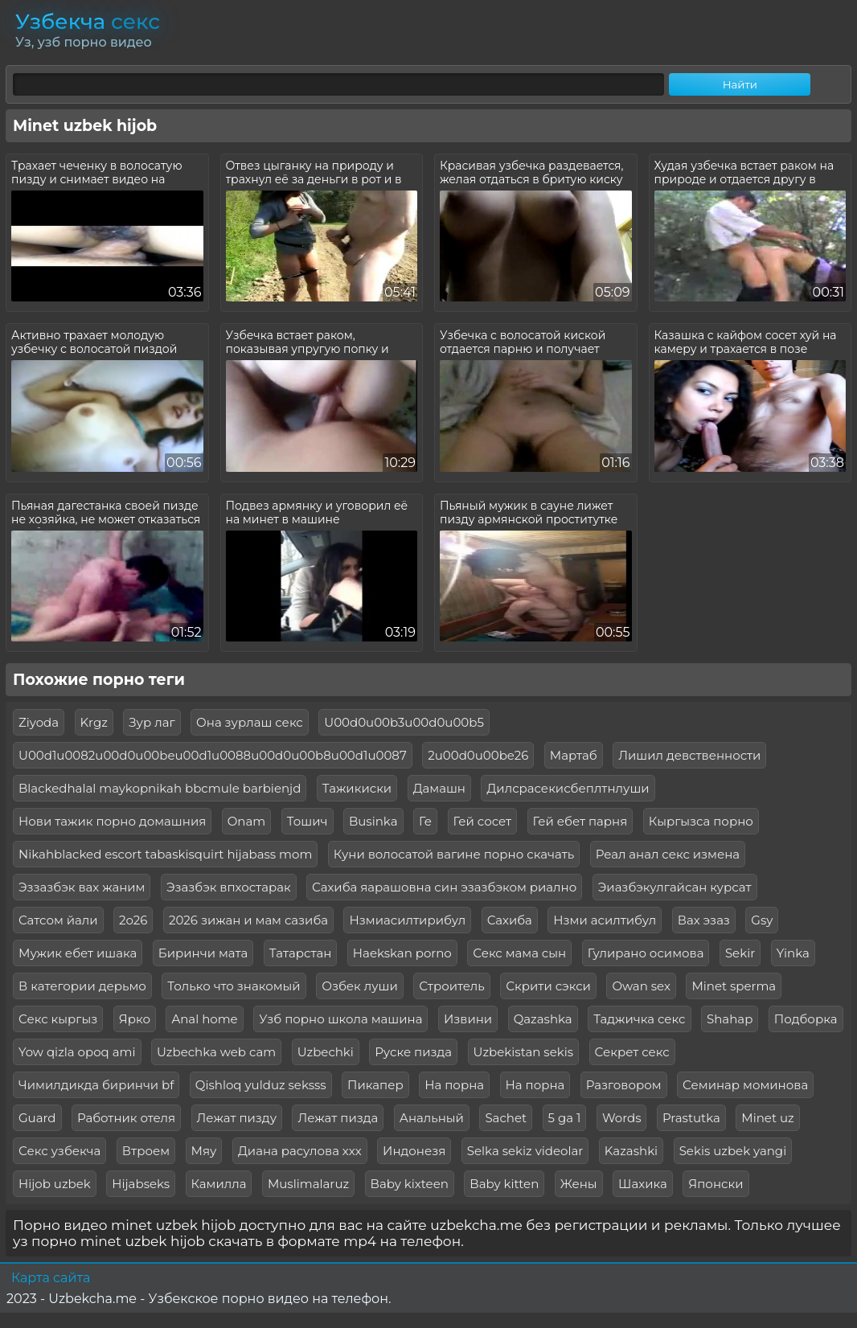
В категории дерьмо (82, 986)
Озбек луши (360, 986)
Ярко (134, 1019)
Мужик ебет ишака (77, 953)
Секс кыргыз (57, 1019)
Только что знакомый (233, 986)
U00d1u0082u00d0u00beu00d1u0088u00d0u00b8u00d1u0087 (212, 755)
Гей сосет (482, 821)
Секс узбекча (59, 1150)
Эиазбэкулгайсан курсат (675, 887)
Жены (578, 1183)
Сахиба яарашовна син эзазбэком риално (444, 887)
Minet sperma (733, 986)
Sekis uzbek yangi (733, 1150)
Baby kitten (504, 1183)
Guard (37, 1117)
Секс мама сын (519, 953)
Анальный (432, 1117)
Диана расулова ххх (300, 1150)
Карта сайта (50, 1277)
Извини (468, 1019)
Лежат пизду (237, 1117)
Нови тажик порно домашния (112, 821)
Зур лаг (151, 722)
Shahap (729, 1019)
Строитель (452, 986)
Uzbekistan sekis (524, 1052)
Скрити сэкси (548, 986)
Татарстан (300, 953)
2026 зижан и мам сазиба (248, 920)
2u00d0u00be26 (478, 755)
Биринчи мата (203, 953)
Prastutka (691, 1117)
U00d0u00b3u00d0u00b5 (404, 722)
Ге (425, 821)
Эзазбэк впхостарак (228, 887)
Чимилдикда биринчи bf (96, 1084)
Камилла (219, 1183)
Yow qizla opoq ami (77, 1052)
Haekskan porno (402, 953)
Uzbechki (325, 1052)
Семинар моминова (745, 1084)
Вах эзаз (704, 920)
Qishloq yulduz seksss (260, 1084)
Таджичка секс (639, 1019)
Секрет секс (632, 1052)
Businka (373, 821)
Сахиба (509, 920)
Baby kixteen (410, 1183)
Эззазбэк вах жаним (81, 887)
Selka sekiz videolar (525, 1150)
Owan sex (641, 986)
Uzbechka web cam (216, 1052)
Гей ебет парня (580, 821)
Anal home (204, 1019)
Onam (247, 821)
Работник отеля (126, 1117)
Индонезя (414, 1150)
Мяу (204, 1150)
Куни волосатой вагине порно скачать (454, 854)
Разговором (624, 1084)
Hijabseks (141, 1183)
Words (622, 1117)
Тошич (307, 821)
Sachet (506, 1117)
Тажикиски (357, 788)
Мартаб (573, 755)
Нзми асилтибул (604, 920)
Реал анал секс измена (668, 854)
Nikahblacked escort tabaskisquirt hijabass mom (165, 854)
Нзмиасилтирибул (407, 920)
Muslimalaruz (308, 1183)
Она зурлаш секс (249, 722)
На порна (454, 1084)
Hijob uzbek (54, 1183)
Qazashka (543, 1019)
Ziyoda (38, 722)
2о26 (133, 920)
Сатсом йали (58, 920)
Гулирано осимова (646, 953)
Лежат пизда (337, 1117)
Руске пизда (413, 1052)
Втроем (146, 1150)
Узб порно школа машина (340, 1019)
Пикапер (375, 1084)
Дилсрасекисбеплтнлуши (567, 788)
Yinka (793, 953)
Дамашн (439, 788)
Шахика (642, 1183)
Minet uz (767, 1117)
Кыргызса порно (701, 821)
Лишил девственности (689, 755)
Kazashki (631, 1150)
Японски (715, 1183)
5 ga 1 (564, 1117)
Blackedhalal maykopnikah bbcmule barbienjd (159, 788)
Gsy (762, 920)
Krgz (94, 722)
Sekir (740, 953)
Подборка (806, 1019)
